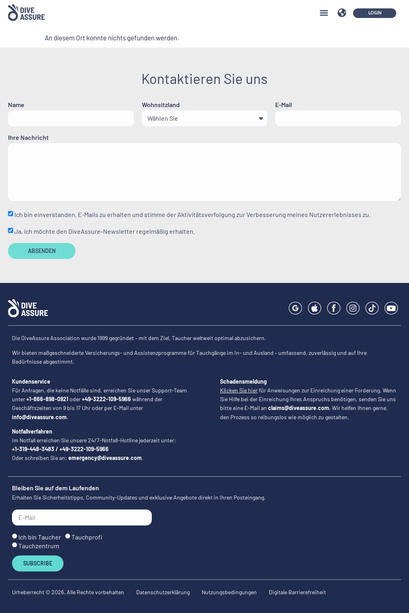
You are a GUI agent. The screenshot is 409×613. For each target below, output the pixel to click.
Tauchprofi (86, 537)
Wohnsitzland (161, 105)
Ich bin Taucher (39, 537)
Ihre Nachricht (28, 137)
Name (16, 105)
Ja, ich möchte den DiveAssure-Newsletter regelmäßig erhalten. (104, 231)
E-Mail (283, 105)
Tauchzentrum (38, 545)
